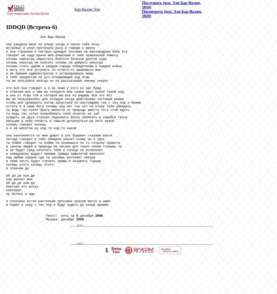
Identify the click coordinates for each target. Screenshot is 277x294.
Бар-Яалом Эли (87, 9)
